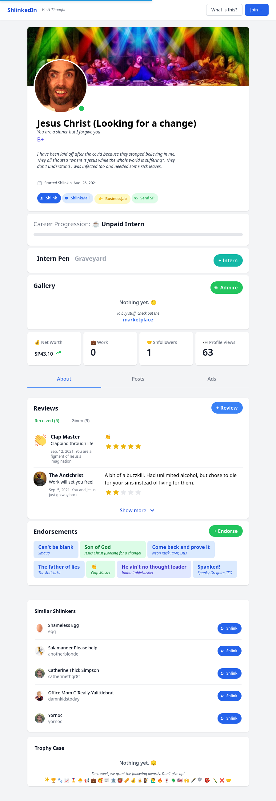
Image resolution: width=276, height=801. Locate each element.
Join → (256, 10)
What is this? (224, 10)
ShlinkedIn (22, 10)
